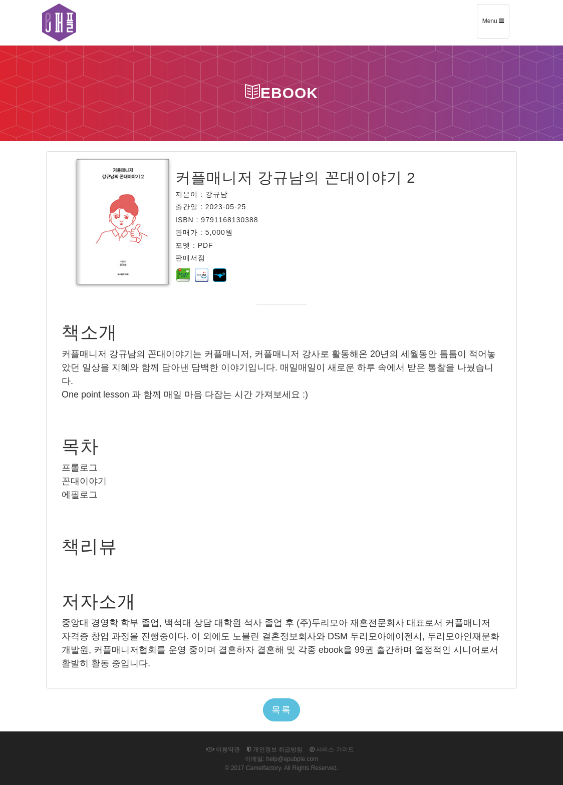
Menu (495, 25)
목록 (281, 710)
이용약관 (222, 749)
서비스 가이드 (332, 749)
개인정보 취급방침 (275, 749)
